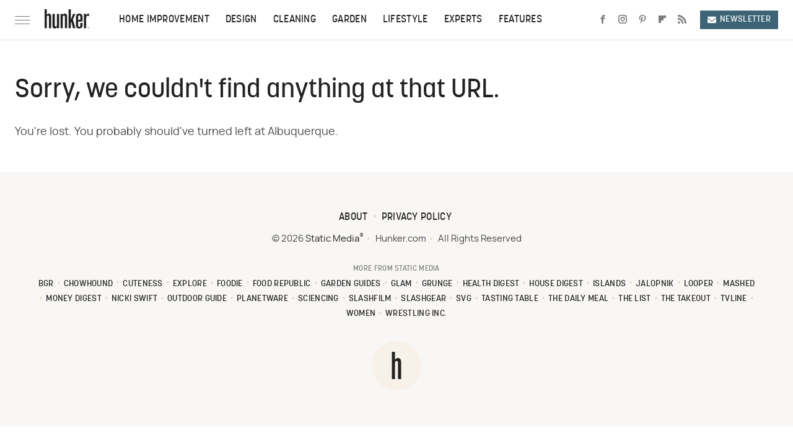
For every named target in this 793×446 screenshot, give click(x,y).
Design (241, 20)
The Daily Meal (578, 299)
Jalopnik (654, 284)
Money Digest (74, 299)
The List (634, 299)
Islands (609, 284)
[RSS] (682, 20)
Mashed (739, 284)
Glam (401, 284)
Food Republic (282, 284)
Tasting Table (509, 299)
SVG (463, 299)
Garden (349, 20)
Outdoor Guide (197, 299)
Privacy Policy (417, 217)
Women (361, 313)
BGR (46, 284)
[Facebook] (603, 20)
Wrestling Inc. (416, 313)
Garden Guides (351, 284)
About (353, 217)
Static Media (332, 238)
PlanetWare (262, 299)
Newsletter (739, 19)
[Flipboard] (662, 20)
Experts (463, 20)
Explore (190, 284)
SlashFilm (370, 299)
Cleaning (294, 20)
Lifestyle (405, 20)
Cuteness (142, 284)
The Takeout (686, 299)
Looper (699, 284)
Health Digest (491, 284)
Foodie (230, 284)
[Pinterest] (642, 20)
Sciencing (318, 299)
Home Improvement (164, 20)
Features (520, 20)
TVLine (734, 299)
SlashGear (423, 299)
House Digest (556, 284)
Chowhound (88, 284)
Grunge (437, 284)
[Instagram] (623, 20)
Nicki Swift (134, 299)
